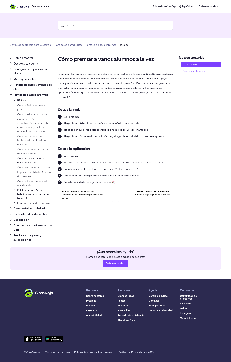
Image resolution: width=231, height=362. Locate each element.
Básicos (124, 45)
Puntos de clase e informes (101, 45)
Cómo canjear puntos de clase (34, 167)
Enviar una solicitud (208, 6)
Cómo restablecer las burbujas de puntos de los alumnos (32, 140)
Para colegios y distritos (68, 45)
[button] (31, 58)
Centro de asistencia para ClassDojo (31, 45)
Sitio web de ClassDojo (164, 6)
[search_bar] (115, 25)
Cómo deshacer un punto (32, 114)
